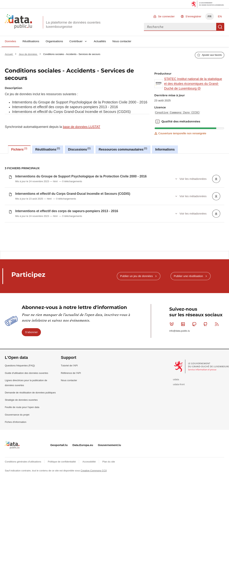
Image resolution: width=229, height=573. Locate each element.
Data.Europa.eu (82, 472)
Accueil (9, 54)
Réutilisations (30, 41)
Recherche (220, 27)
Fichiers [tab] (19, 149)
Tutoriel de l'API (69, 392)
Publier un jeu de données (136, 303)
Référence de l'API (71, 400)
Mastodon (195, 351)
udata (176, 406)
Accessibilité (89, 488)
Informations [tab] (165, 149)
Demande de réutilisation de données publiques (30, 419)
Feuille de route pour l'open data (22, 434)
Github (206, 351)
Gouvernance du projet (17, 441)
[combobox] (180, 27)
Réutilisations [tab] (47, 149)
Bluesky (172, 351)
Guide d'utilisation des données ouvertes (26, 400)
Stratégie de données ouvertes (21, 427)
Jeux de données (28, 54)
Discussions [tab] (79, 149)
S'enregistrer (193, 16)
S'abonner (31, 359)
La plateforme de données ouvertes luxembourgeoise (73, 24)
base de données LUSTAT (81, 127)
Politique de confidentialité (62, 488)
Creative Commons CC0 (94, 497)
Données (10, 41)
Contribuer (76, 41)
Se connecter (166, 16)
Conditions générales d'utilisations (23, 488)
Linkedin (184, 351)
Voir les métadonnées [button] (193, 178)
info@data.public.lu (179, 357)
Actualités (100, 41)
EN (220, 16)
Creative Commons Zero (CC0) (177, 112)
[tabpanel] (114, 202)
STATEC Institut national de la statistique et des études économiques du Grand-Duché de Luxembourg (193, 83)
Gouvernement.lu (109, 472)
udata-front (179, 411)
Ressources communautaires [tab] (123, 149)
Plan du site (108, 488)
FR (209, 16)
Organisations (54, 41)
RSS (217, 351)
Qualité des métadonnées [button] (157, 121)
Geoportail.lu (59, 472)
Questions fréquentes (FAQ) (20, 392)
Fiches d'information (15, 449)
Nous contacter (121, 41)
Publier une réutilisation (188, 303)
